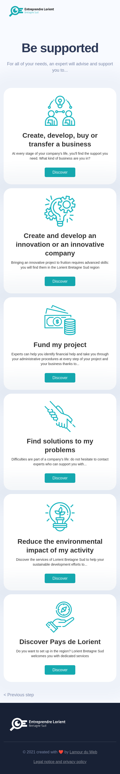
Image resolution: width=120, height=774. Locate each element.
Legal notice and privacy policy (60, 762)
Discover (60, 172)
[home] (32, 11)
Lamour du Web (83, 752)
